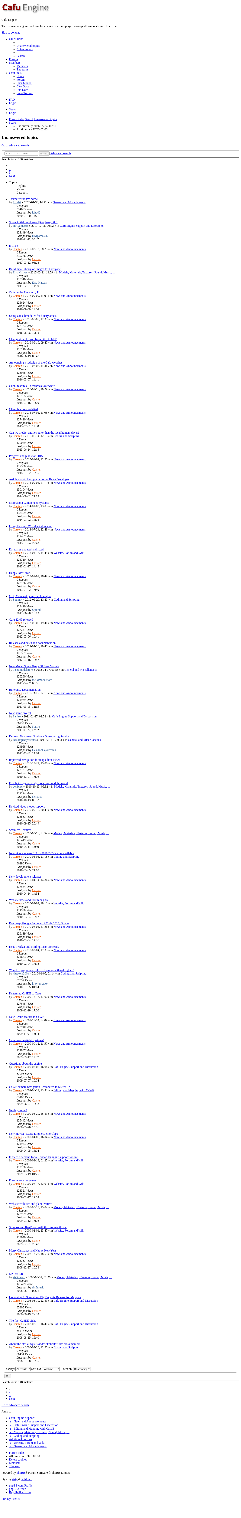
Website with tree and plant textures (30, 1203)
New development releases (25, 876)
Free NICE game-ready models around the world (38, 783)
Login (12, 112)
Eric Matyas (20, 272)
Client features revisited (23, 409)
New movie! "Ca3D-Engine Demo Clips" (34, 1133)
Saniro (17, 716)
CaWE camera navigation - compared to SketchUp (39, 1087)
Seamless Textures (20, 829)
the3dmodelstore (23, 669)
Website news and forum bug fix (28, 900)
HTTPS (13, 245)
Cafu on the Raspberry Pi (24, 292)
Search (13, 109)
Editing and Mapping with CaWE (73, 1090)
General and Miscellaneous (69, 202)
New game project (20, 713)
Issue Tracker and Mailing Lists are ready (34, 946)
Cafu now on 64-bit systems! (26, 1040)
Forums (13, 59)
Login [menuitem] (12, 103)
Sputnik (17, 599)
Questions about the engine (25, 1063)
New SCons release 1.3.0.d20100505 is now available (41, 853)
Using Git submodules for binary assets (32, 315)
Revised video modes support (27, 806)
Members (14, 62)
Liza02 (17, 202)
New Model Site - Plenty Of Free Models (34, 666)
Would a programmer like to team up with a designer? (41, 970)
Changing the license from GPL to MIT (33, 339)
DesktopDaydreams (25, 739)
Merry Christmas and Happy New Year (32, 1250)
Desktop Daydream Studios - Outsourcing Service (39, 736)
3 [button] (10, 172)
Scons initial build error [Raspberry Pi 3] (33, 222)
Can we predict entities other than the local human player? (44, 432)
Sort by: (45, 1368)
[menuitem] (28, 45)
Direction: (75, 1368)
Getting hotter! (18, 1110)
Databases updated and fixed (26, 549)
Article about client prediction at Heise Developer (39, 479)
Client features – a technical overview (32, 385)
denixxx (18, 786)
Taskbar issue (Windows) (24, 199)
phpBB (21, 1472)
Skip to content (11, 32)
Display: (18, 1368)
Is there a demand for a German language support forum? (43, 1157)
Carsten (17, 249)
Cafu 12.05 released (21, 619)
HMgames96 (20, 225)
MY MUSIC (16, 1273)
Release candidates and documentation (32, 643)
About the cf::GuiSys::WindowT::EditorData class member (44, 1344)
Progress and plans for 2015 (26, 456)
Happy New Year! (20, 572)
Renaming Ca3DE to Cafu (25, 993)
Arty (15, 1479)
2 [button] (10, 169)
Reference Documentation (24, 689)
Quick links (16, 39)
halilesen (26, 1479)
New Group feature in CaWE (26, 1016)
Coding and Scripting (66, 436)
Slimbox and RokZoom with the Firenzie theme (38, 1227)
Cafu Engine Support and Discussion (82, 225)
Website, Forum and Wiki (68, 552)
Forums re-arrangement (23, 1180)
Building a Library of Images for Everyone (35, 269)
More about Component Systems (29, 502)
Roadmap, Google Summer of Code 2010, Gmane (39, 923)
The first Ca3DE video (22, 1320)
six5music (19, 1277)
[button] (12, 176)
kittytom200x (21, 973)
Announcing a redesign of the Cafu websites (35, 362)
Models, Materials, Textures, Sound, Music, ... (87, 272)
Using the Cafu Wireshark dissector (30, 526)
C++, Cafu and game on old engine (30, 596)
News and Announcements (69, 249)
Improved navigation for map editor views (34, 759)
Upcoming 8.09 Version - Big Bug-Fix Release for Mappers (45, 1297)
